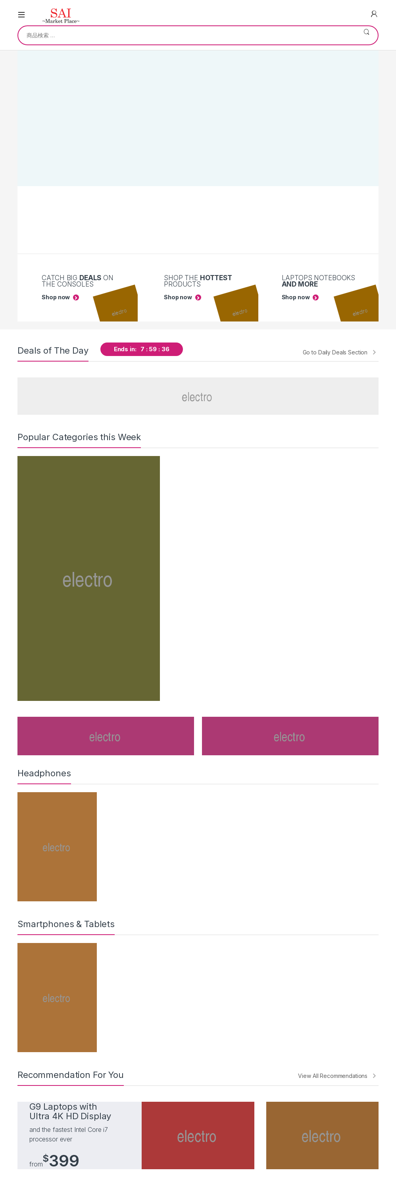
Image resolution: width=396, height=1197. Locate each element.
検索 (366, 35)
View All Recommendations (332, 1075)
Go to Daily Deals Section (335, 352)
